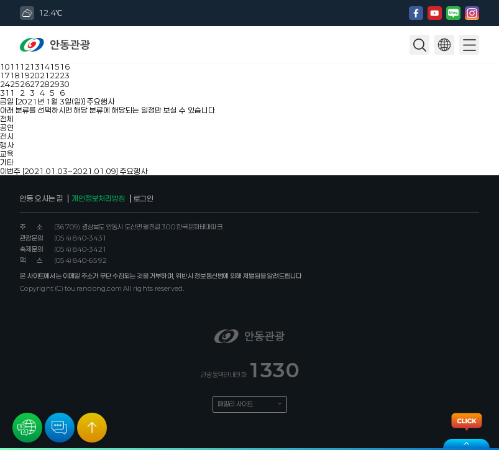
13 (35, 66)
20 (35, 75)
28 (45, 84)
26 (25, 84)
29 (55, 84)
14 (45, 66)
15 (55, 66)
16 (65, 66)
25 (15, 84)
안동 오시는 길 (41, 198)
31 (5, 92)
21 (45, 75)
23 (65, 75)
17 (5, 75)
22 (55, 75)
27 (35, 84)
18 (15, 75)
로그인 (143, 198)
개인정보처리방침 (98, 198)
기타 (7, 162)
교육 (7, 153)
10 (5, 66)
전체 (7, 118)
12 (25, 66)
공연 (7, 127)
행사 (7, 144)
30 (65, 84)
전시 (7, 136)
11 (15, 66)
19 (25, 75)
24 (5, 84)
